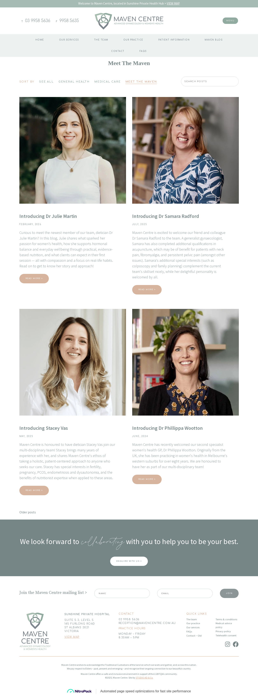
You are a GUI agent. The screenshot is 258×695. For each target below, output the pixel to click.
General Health (74, 81)
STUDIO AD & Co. (144, 677)
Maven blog (214, 40)
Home (39, 40)
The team (101, 40)
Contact (118, 51)
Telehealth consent (226, 635)
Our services (193, 627)
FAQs (143, 51)
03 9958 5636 (37, 21)
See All (46, 81)
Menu (230, 21)
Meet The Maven (141, 81)
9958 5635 (69, 21)
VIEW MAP (173, 3)
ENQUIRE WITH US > (129, 561)
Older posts (27, 512)
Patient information (174, 40)
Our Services (69, 40)
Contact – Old (194, 635)
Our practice (133, 40)
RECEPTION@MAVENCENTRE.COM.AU (147, 623)
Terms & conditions (226, 619)
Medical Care (107, 81)
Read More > (34, 278)
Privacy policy (223, 631)
